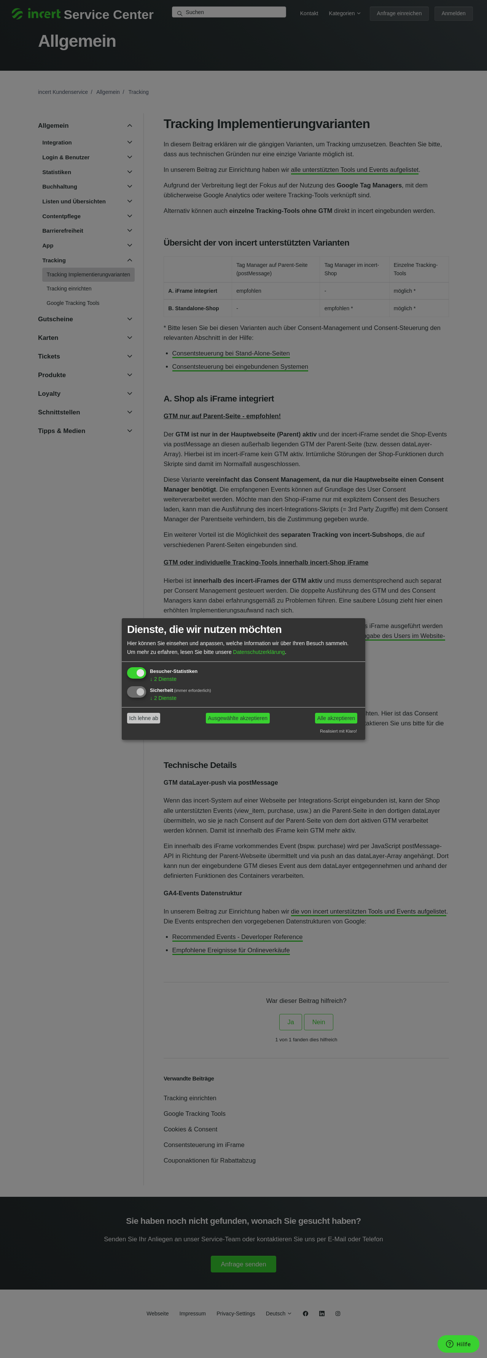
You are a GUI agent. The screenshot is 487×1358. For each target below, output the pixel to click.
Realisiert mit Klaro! (338, 730)
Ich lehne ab (143, 718)
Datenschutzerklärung (259, 652)
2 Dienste (163, 679)
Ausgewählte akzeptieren (237, 718)
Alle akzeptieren (336, 718)
